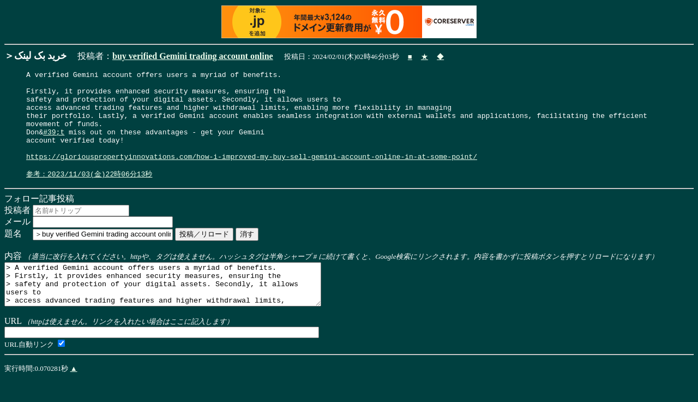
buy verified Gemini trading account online (192, 56)
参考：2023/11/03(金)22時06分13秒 (89, 194)
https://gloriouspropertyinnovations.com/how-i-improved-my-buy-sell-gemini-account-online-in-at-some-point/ (251, 174)
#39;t (53, 145)
